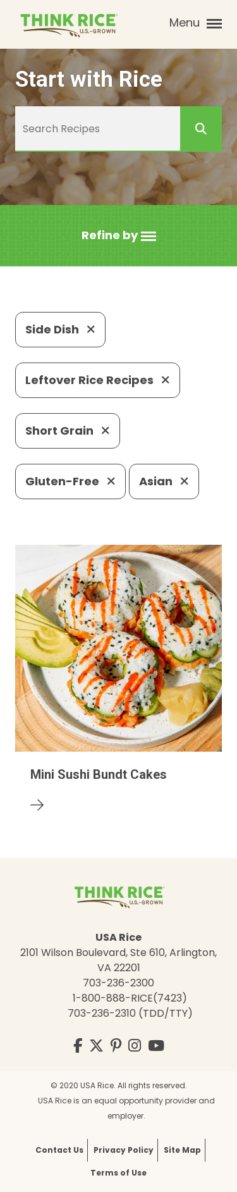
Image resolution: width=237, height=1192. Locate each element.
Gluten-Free (70, 481)
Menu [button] (195, 23)
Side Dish (60, 329)
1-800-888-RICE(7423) (130, 998)
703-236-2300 (118, 983)
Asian (164, 481)
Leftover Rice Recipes (97, 380)
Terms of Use (118, 1172)
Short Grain (67, 430)
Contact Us (59, 1150)
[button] (119, 236)
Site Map (182, 1150)
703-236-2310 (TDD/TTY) (130, 1013)
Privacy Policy (124, 1150)
